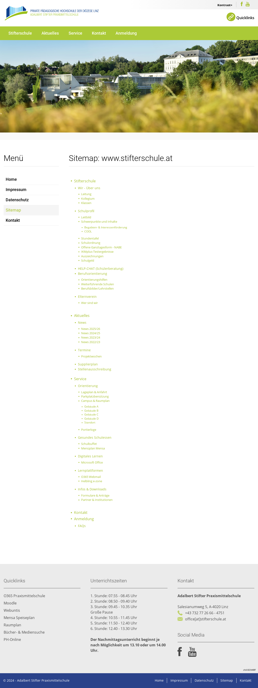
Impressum (16, 189)
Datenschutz (17, 200)
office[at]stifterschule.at (205, 619)
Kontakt (99, 33)
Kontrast (224, 5)
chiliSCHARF (249, 669)
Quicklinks (245, 17)
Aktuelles (50, 33)
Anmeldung (126, 33)
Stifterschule (20, 33)
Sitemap (13, 210)
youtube (192, 652)
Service (75, 33)
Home (11, 179)
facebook (180, 652)
